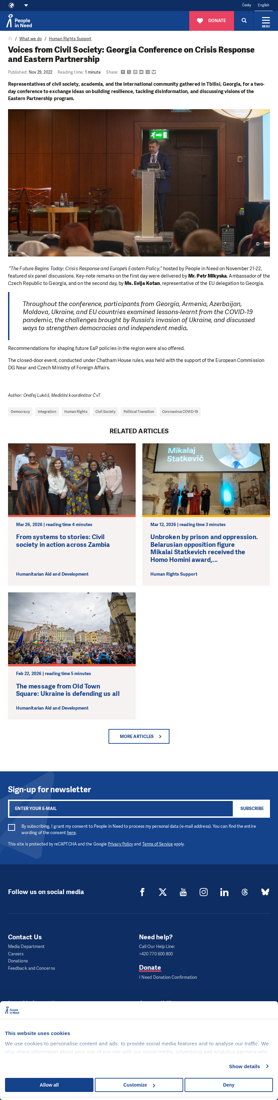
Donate (150, 967)
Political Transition (139, 411)
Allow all (49, 1085)
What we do (30, 38)
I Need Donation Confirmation (168, 976)
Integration (47, 411)
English (263, 5)
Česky (246, 5)
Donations (18, 960)
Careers (16, 953)
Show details (244, 1066)
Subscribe (252, 808)
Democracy (20, 411)
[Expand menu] (266, 21)
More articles (137, 736)
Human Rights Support (70, 38)
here (71, 832)
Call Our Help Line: (157, 946)
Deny (228, 1085)
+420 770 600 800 (156, 953)
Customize (139, 1085)
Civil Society (105, 411)
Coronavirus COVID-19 (180, 411)
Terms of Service (157, 844)
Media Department (26, 946)
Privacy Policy (120, 844)
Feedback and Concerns (31, 967)
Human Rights (75, 411)
